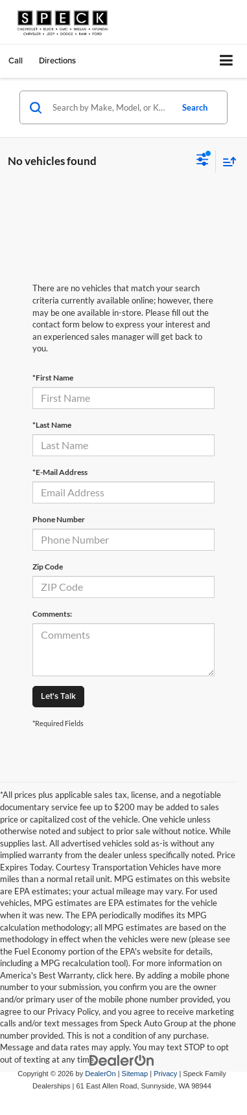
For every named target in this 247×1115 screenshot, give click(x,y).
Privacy (165, 1073)
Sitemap (135, 1073)
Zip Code (47, 566)
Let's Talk (58, 696)
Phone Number (58, 519)
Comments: (52, 614)
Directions (57, 60)
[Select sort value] (226, 161)
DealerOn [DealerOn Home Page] (100, 1073)
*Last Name (51, 425)
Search (194, 107)
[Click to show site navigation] (226, 61)
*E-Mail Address (60, 472)
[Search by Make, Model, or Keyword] (110, 107)
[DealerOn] (122, 1060)
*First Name (52, 377)
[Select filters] (202, 161)
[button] (15, 60)
